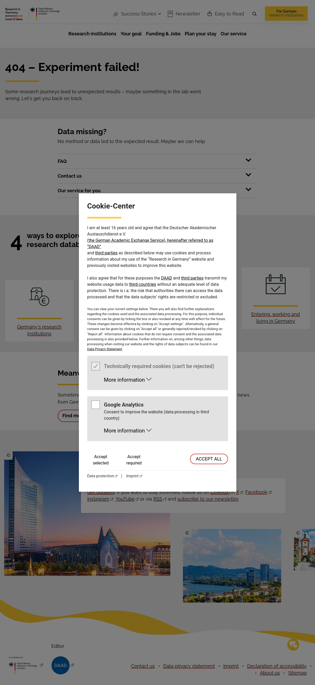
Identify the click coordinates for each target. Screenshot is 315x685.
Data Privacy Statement (104, 349)
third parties (106, 252)
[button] (127, 378)
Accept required (134, 459)
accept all (209, 459)
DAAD (166, 278)
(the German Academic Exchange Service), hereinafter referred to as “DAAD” (150, 243)
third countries (142, 284)
